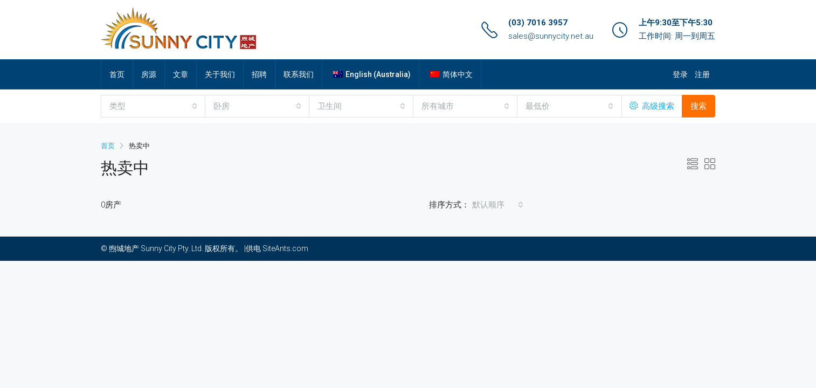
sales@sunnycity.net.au (550, 36)
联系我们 (298, 74)
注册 (702, 74)
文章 (180, 74)
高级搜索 (652, 106)
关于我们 (220, 74)
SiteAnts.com (285, 248)
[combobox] (153, 106)
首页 (117, 74)
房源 (148, 74)
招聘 (259, 74)
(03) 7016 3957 (538, 22)
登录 (680, 74)
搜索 (698, 106)
